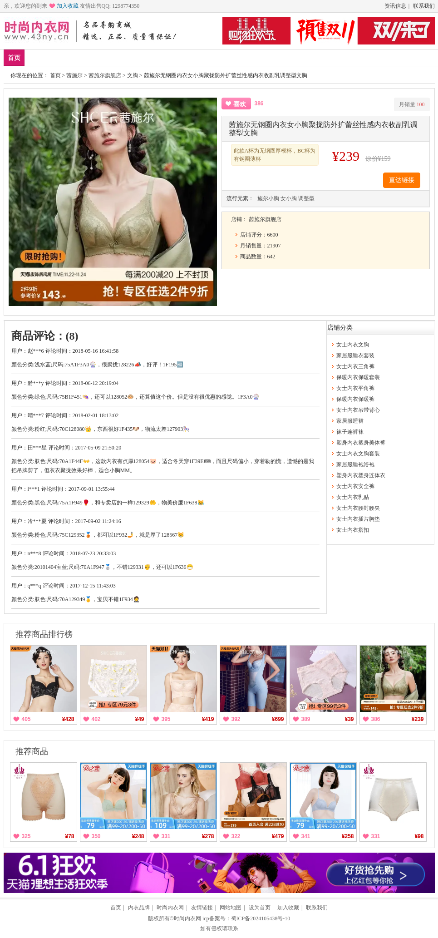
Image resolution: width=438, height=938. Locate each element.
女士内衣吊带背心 (358, 410)
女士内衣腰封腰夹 (358, 508)
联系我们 (424, 6)
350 (96, 836)
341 (305, 836)
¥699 (278, 719)
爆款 (64, 57)
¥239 (418, 719)
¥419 (208, 719)
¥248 (138, 836)
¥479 (278, 836)
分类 (269, 57)
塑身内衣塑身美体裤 (360, 442)
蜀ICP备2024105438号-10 (260, 918)
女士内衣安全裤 (355, 486)
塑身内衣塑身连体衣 (360, 475)
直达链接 (401, 180)
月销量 (412, 104)
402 (96, 719)
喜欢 (239, 104)
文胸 (132, 75)
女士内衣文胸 (352, 344)
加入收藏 (68, 6)
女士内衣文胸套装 (358, 453)
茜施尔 (74, 75)
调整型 (306, 198)
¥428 (68, 719)
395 (166, 719)
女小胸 (289, 198)
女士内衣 (197, 57)
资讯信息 (395, 6)
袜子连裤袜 (350, 432)
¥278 (208, 836)
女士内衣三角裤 (355, 366)
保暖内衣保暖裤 (355, 399)
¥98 (418, 836)
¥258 (348, 836)
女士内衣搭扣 (352, 530)
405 (26, 719)
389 (305, 719)
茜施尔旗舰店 (105, 75)
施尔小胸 (268, 198)
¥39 (349, 719)
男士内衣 (236, 57)
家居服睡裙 (350, 421)
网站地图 (230, 907)
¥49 (139, 719)
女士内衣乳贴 (352, 497)
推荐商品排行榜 (44, 634)
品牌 (91, 57)
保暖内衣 (157, 57)
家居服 (121, 57)
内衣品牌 (139, 907)
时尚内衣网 (170, 907)
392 (236, 719)
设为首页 (260, 907)
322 (236, 836)
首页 (14, 57)
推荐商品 (31, 751)
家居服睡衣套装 (355, 355)
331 (166, 836)
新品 (37, 57)
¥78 (69, 836)
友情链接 (202, 907)
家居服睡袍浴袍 (355, 464)
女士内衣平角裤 (355, 388)
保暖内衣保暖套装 (358, 377)
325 (26, 836)
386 (375, 719)
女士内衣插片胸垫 (358, 519)
